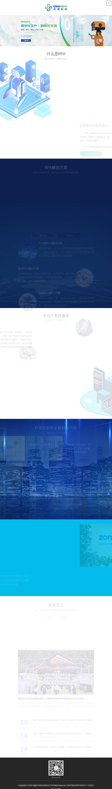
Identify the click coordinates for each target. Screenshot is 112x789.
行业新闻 (62, 618)
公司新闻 (49, 618)
